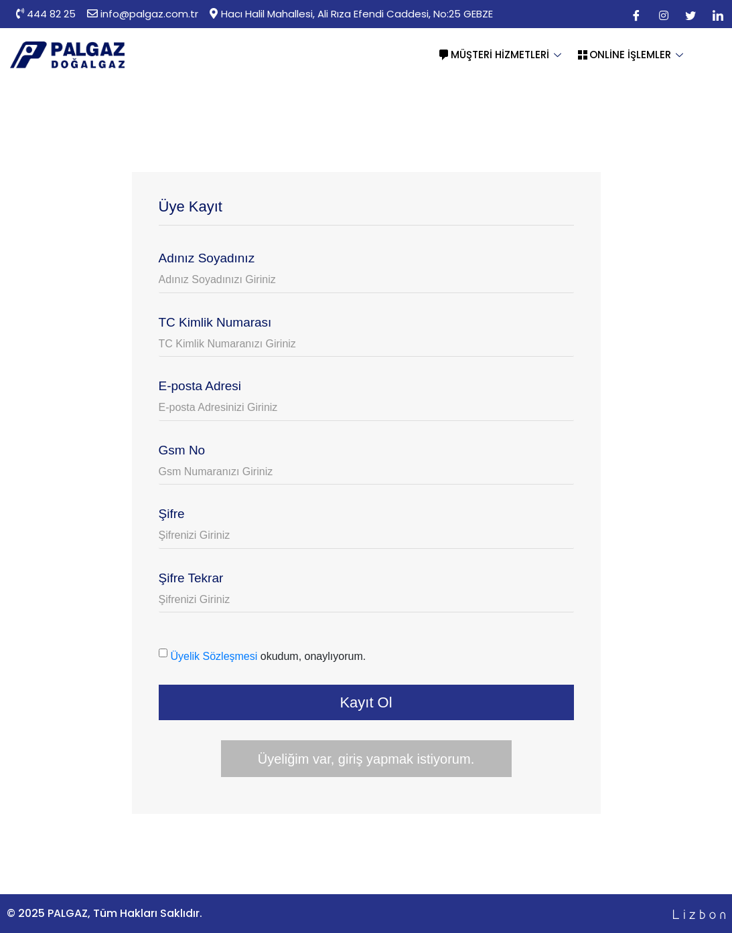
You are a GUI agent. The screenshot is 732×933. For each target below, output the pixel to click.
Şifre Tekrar (191, 578)
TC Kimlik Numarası (215, 322)
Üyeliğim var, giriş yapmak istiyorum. (366, 759)
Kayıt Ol (366, 702)
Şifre (172, 514)
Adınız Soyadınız (207, 258)
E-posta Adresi (200, 386)
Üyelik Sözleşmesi (214, 656)
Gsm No (182, 450)
